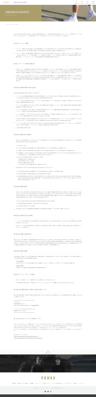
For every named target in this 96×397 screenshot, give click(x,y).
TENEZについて (46, 383)
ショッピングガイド (67, 383)
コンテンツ (81, 383)
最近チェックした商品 (23, 383)
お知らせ (75, 383)
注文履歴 (31, 383)
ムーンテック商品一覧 (56, 383)
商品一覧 (14, 383)
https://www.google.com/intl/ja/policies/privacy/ (26, 336)
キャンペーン (38, 383)
